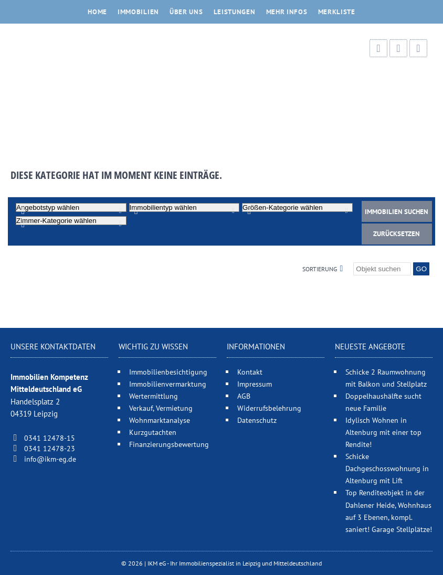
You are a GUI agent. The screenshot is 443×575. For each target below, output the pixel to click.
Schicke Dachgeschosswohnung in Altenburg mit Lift (387, 468)
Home (97, 11)
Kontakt (249, 372)
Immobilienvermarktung (167, 384)
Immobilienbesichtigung (168, 372)
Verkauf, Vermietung (161, 408)
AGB (243, 396)
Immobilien (138, 11)
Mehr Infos (287, 11)
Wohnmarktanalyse (159, 420)
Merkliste (336, 11)
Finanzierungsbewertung (169, 444)
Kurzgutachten (152, 432)
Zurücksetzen (396, 233)
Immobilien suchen (396, 211)
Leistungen (235, 11)
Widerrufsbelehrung (269, 408)
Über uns (186, 11)
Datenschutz (257, 420)
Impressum (254, 384)
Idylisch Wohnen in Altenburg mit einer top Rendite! (383, 432)
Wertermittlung (153, 396)
